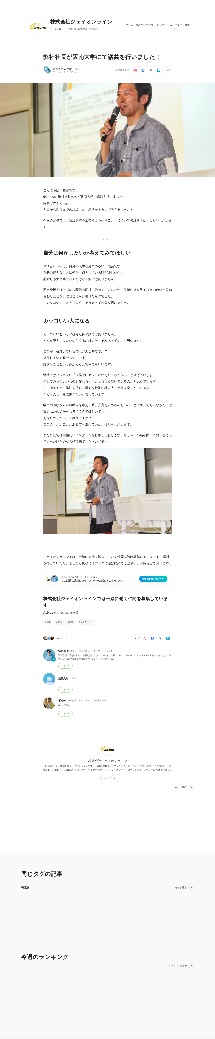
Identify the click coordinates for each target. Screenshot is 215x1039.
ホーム (129, 24)
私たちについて (145, 24)
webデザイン (86, 622)
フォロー (59, 28)
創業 (48, 622)
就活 (60, 622)
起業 (71, 622)
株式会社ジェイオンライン (81, 22)
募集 (187, 24)
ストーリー (175, 24)
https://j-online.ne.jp (78, 29)
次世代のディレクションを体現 (60, 612)
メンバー (162, 24)
